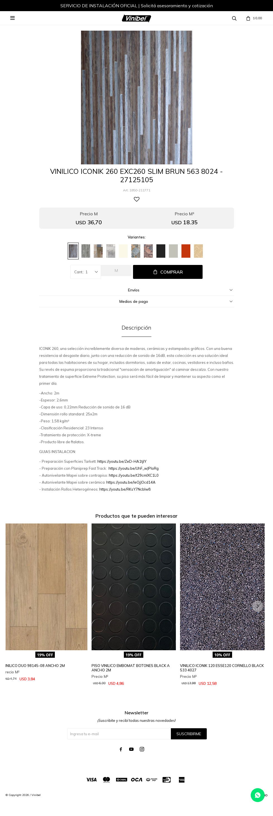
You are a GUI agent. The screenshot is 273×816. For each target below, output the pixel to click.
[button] (258, 606)
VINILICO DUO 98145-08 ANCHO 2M (34, 665)
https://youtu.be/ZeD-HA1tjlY (121, 461)
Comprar (171, 272)
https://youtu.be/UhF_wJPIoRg (134, 468)
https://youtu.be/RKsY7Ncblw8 (125, 489)
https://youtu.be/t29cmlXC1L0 (134, 475)
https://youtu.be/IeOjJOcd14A (131, 482)
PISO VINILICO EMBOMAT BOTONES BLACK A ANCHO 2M (131, 667)
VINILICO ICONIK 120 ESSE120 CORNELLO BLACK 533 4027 (222, 667)
